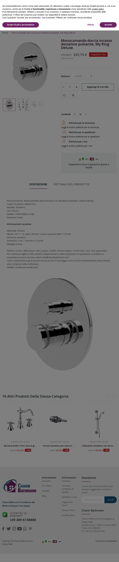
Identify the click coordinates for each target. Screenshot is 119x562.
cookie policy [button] (98, 9)
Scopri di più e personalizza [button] (20, 25)
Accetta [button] (108, 25)
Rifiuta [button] (90, 25)
